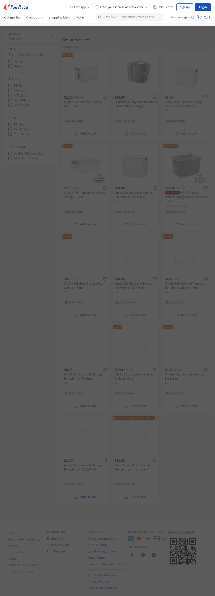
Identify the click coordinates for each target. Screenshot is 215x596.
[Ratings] (177, 206)
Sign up (185, 7)
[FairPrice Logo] (16, 7)
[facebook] (132, 557)
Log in (203, 7)
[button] (192, 18)
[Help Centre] (163, 7)
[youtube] (143, 557)
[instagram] (153, 557)
